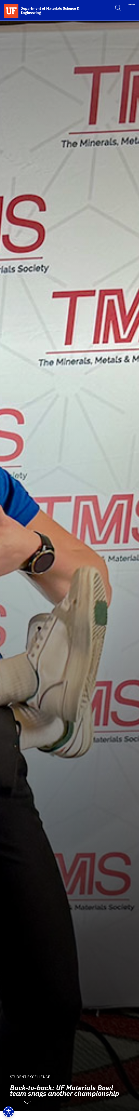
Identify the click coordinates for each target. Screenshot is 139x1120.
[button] (8, 1111)
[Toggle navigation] (131, 7)
